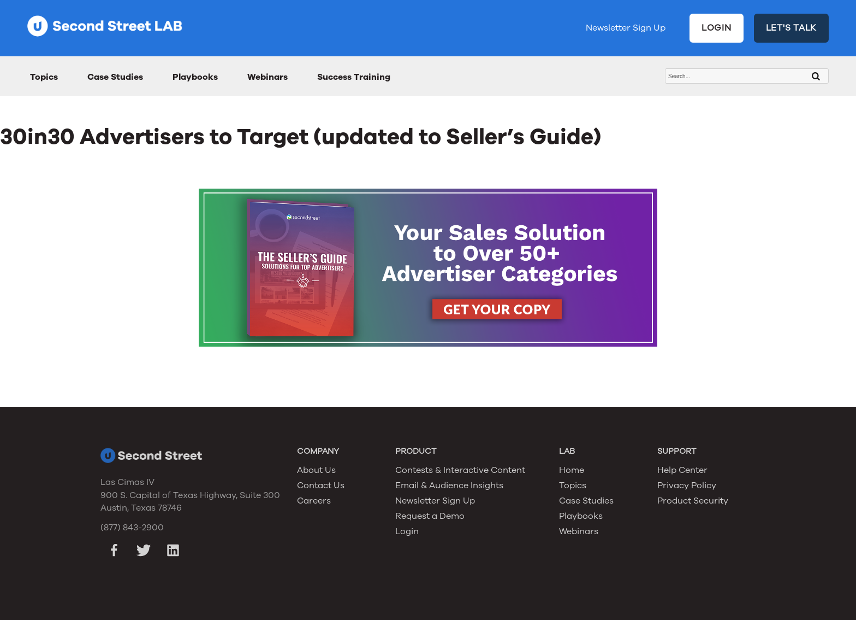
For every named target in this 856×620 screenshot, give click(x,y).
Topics (44, 77)
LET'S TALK (791, 28)
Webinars (267, 77)
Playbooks (195, 77)
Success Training (353, 77)
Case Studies (115, 77)
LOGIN (717, 28)
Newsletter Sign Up (625, 28)
